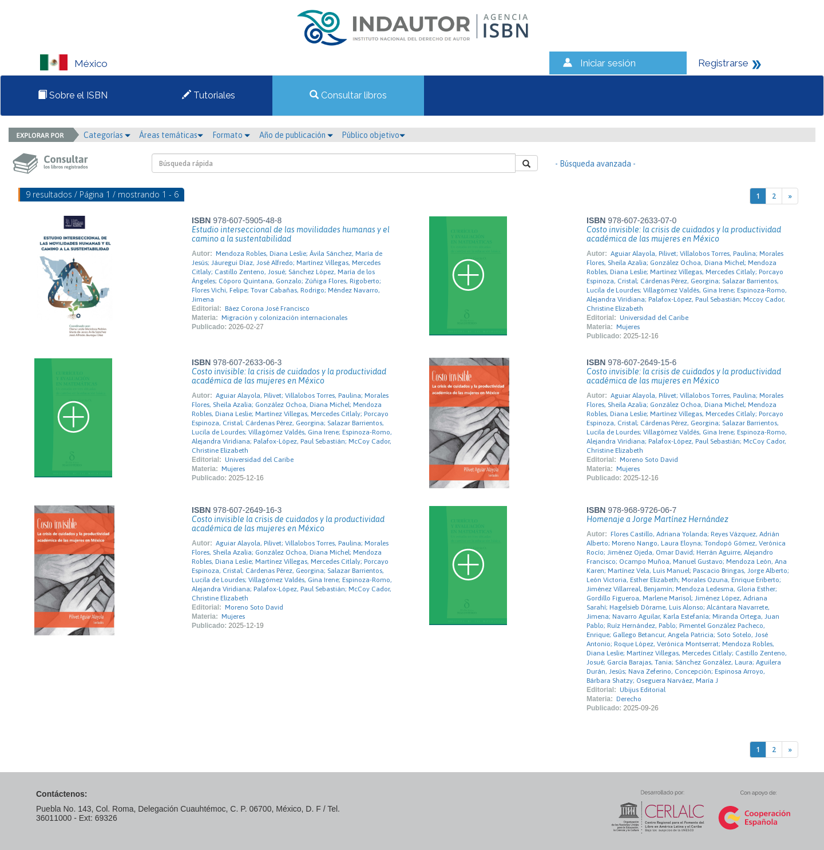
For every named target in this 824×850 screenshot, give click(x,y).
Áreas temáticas (171, 135)
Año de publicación (296, 135)
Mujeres (628, 327)
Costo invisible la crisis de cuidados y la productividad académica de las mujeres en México (288, 524)
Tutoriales (208, 95)
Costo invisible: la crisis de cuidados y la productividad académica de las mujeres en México (684, 234)
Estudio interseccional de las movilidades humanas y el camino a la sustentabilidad (291, 234)
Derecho (628, 699)
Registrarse (723, 63)
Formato (231, 135)
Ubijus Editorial (642, 690)
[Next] (790, 196)
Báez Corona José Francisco (267, 309)
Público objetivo (373, 135)
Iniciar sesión (608, 63)
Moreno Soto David (649, 460)
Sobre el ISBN (73, 95)
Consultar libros (348, 95)
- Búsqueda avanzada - (595, 163)
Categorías (107, 135)
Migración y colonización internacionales (284, 318)
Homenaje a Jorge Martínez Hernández (657, 519)
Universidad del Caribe (654, 318)
